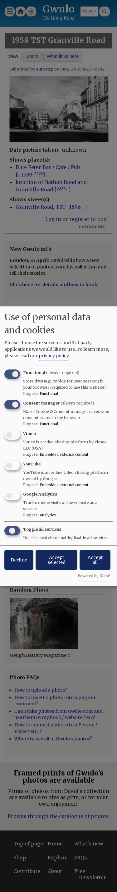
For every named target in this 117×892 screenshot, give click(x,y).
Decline (19, 560)
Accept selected (57, 560)
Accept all (95, 560)
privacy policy (54, 356)
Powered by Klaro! (94, 576)
